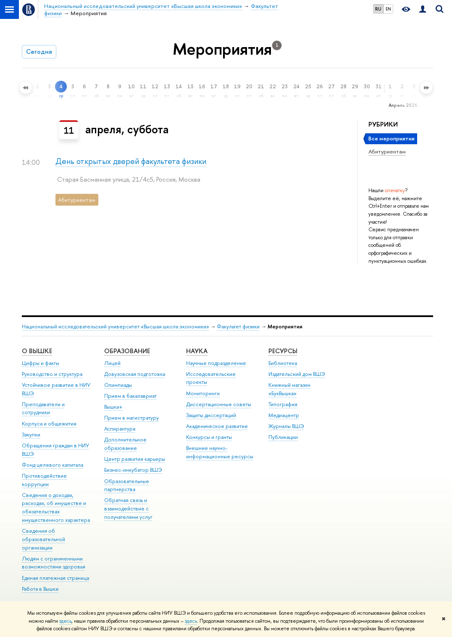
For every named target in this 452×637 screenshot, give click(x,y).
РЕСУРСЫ (282, 350)
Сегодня (39, 51)
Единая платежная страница (55, 577)
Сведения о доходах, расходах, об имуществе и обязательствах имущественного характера (56, 507)
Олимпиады (118, 385)
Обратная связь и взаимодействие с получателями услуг (128, 509)
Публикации (283, 437)
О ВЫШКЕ (37, 350)
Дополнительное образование (125, 444)
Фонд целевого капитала (52, 464)
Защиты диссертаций (211, 415)
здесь (65, 621)
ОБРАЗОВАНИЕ (127, 350)
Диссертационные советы (218, 404)
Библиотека (282, 363)
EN (388, 9)
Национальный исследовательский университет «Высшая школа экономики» (115, 326)
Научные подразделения (216, 363)
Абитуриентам (387, 151)
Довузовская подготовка (134, 374)
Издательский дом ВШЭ (296, 374)
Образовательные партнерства (126, 485)
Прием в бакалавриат (130, 395)
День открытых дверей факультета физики (130, 161)
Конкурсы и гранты (209, 437)
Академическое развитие (217, 426)
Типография (282, 404)
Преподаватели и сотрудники (43, 408)
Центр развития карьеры (134, 459)
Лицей (112, 363)
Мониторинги (203, 393)
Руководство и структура (52, 374)
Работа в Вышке (40, 588)
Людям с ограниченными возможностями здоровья (53, 563)
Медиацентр (283, 415)
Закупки (31, 434)
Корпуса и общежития (49, 423)
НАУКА (197, 350)
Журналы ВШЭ (286, 426)
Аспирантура (119, 428)
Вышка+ (113, 406)
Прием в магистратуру (131, 417)
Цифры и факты (40, 363)
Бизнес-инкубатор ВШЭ (133, 469)
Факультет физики (238, 326)
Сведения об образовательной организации (43, 539)
